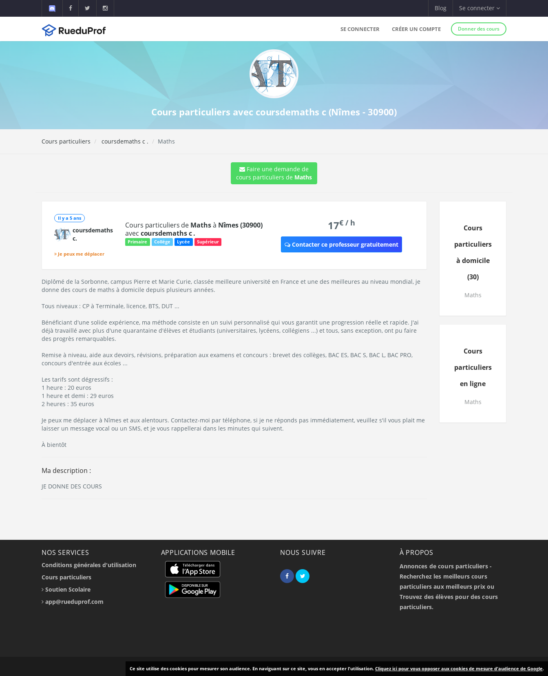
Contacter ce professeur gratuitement (341, 244)
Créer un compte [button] (416, 29)
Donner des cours (478, 28)
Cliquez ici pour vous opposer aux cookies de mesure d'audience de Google (459, 668)
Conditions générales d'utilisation (89, 565)
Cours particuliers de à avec (194, 229)
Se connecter (360, 29)
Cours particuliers (66, 141)
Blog (440, 8)
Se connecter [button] (479, 8)
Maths (473, 295)
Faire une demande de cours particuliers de (274, 173)
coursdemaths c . (124, 141)
